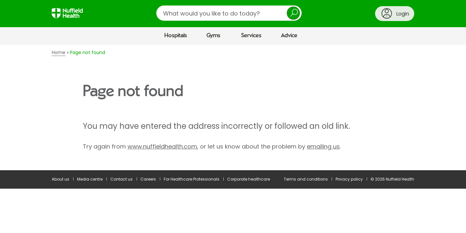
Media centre (90, 179)
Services (251, 36)
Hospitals (175, 36)
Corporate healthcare (248, 179)
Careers (148, 179)
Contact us (121, 179)
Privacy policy (349, 179)
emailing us (323, 146)
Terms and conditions (306, 179)
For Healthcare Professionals (191, 179)
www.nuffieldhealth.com (162, 146)
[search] (229, 13)
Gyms (213, 36)
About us (60, 179)
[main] (233, 107)
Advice (289, 36)
